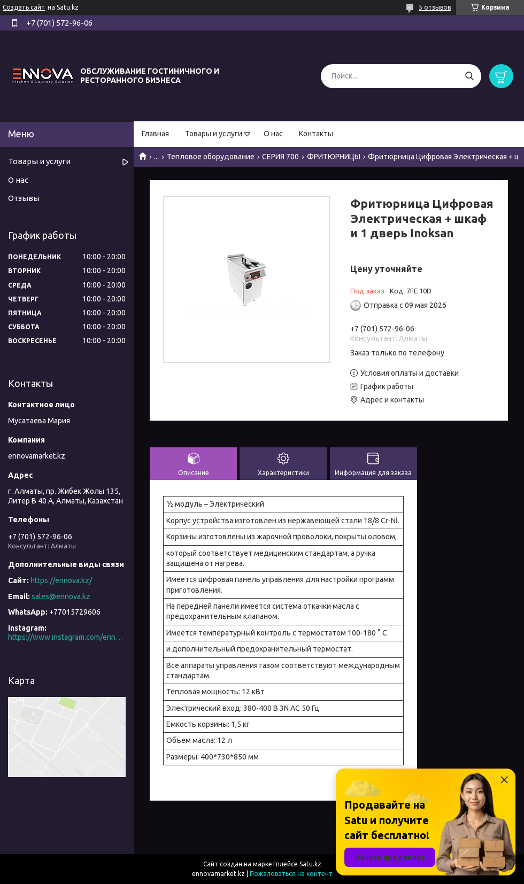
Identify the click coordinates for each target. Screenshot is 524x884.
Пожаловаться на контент (291, 873)
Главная (155, 133)
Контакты (316, 133)
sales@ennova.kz (61, 596)
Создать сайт (24, 7)
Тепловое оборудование (211, 156)
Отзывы (24, 198)
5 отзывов (435, 7)
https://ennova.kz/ (61, 580)
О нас (273, 133)
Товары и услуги (213, 133)
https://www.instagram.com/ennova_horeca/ (67, 637)
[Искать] (469, 76)
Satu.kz (310, 863)
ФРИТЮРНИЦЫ (333, 156)
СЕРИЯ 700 (280, 156)
